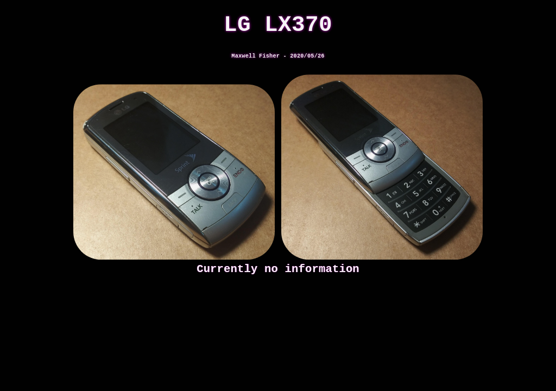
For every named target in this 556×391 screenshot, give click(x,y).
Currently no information (278, 268)
